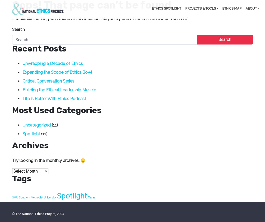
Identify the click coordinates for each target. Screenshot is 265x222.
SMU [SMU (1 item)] (15, 197)
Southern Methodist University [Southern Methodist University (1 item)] (37, 197)
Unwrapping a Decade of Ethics (53, 63)
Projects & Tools (200, 8)
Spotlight (31, 133)
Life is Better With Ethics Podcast (54, 98)
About (251, 8)
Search (18, 29)
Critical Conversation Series (48, 81)
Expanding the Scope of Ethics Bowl (57, 72)
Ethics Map (231, 8)
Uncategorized (37, 125)
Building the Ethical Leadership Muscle (59, 89)
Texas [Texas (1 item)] (91, 197)
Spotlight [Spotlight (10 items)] (72, 195)
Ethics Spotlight (166, 8)
